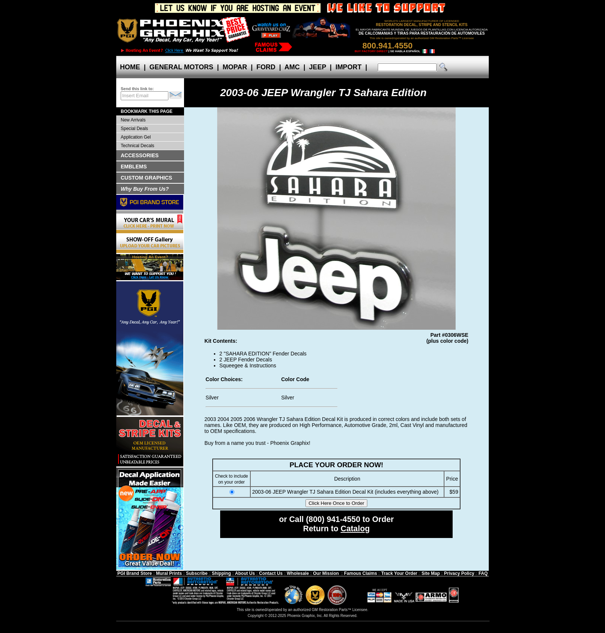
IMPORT (348, 67)
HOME (130, 67)
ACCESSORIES (140, 155)
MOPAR (235, 67)
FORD (266, 67)
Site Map (430, 573)
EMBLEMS (134, 167)
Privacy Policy (459, 573)
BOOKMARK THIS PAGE (146, 111)
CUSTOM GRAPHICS (146, 178)
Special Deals (134, 128)
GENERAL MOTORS (181, 67)
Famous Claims (360, 573)
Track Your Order (399, 573)
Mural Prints (169, 573)
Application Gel (136, 137)
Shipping (221, 573)
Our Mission (326, 573)
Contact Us (270, 573)
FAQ (483, 573)
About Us (245, 573)
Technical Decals (137, 145)
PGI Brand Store (134, 573)
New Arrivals (133, 120)
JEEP (317, 67)
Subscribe (197, 573)
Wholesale (298, 573)
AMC (292, 67)
